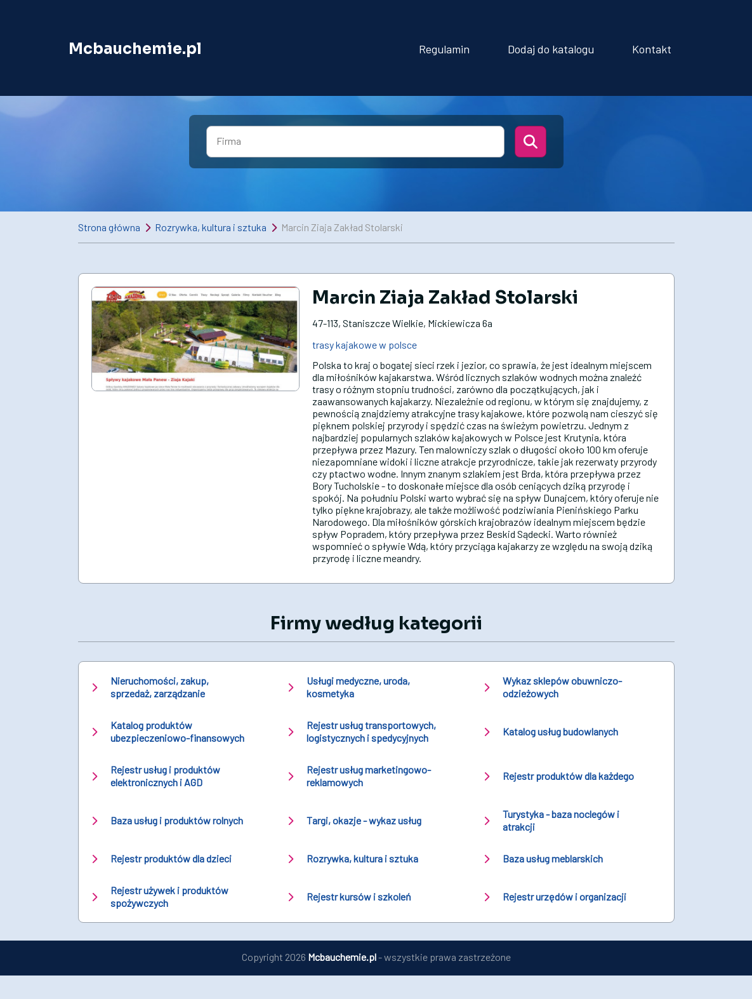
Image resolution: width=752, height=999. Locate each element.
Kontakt (651, 49)
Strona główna (109, 227)
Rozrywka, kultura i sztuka (211, 227)
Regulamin (444, 49)
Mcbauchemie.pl (135, 49)
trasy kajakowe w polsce (364, 345)
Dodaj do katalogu (551, 49)
